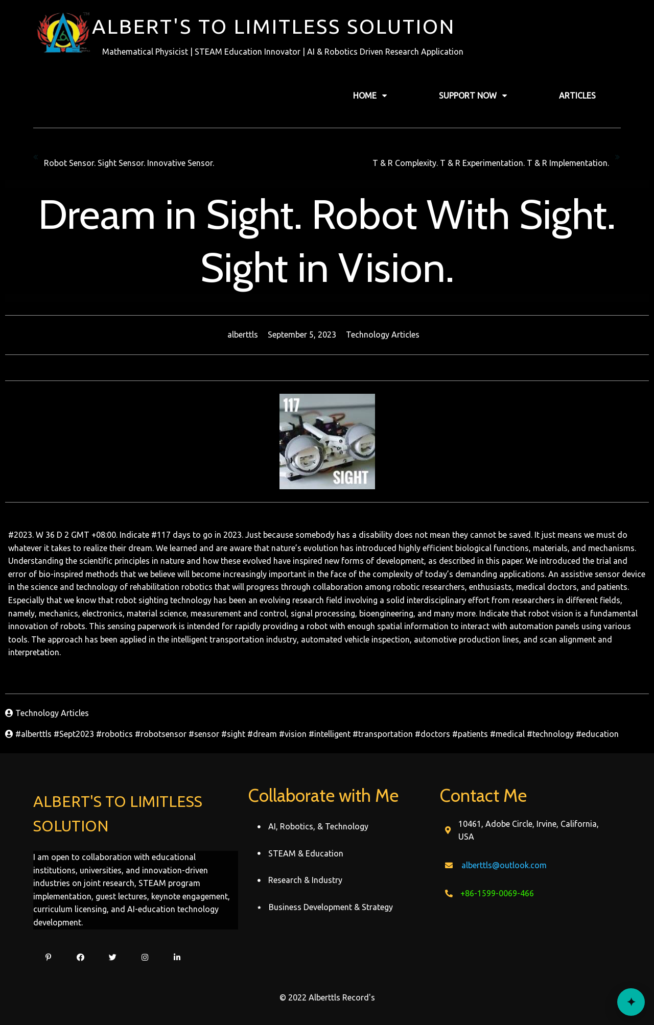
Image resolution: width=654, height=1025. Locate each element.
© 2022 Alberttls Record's (327, 997)
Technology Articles (382, 334)
